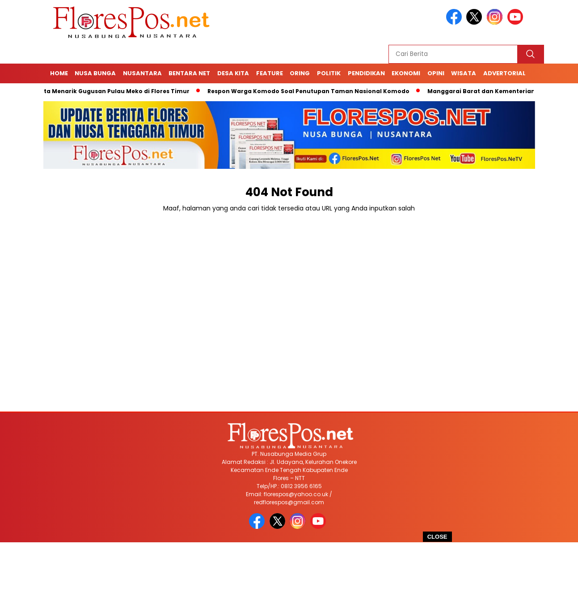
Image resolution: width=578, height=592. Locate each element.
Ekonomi (406, 73)
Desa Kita (233, 73)
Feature (269, 73)
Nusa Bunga (95, 73)
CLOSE (437, 536)
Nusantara (142, 73)
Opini (435, 73)
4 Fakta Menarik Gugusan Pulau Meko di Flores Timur (112, 91)
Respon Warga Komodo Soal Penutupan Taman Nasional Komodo (312, 91)
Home (59, 73)
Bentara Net (189, 73)
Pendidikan (366, 73)
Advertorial (504, 73)
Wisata (463, 73)
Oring (300, 73)
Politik (329, 73)
